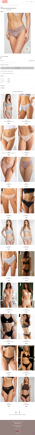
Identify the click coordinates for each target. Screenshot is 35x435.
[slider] (3, 9)
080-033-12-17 (18, 423)
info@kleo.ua (18, 426)
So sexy (2, 7)
